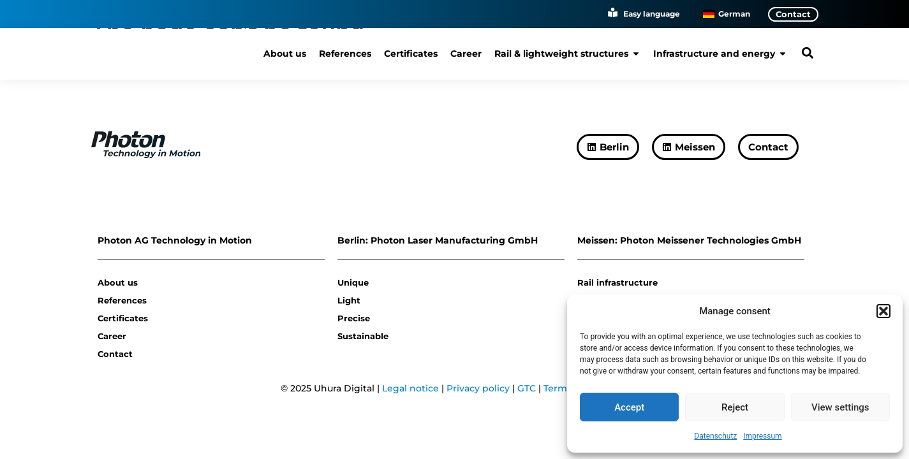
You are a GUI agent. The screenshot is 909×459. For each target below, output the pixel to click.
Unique (353, 282)
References (122, 300)
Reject (734, 407)
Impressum (762, 436)
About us (118, 282)
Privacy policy (478, 388)
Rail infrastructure (617, 282)
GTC (526, 388)
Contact (115, 354)
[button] (883, 311)
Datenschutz (715, 436)
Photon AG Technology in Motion (175, 240)
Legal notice (410, 388)
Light (348, 300)
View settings (840, 407)
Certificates (123, 318)
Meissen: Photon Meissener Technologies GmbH (689, 240)
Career (112, 336)
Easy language (651, 13)
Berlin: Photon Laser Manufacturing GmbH (437, 240)
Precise (353, 318)
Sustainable (362, 336)
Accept (629, 407)
